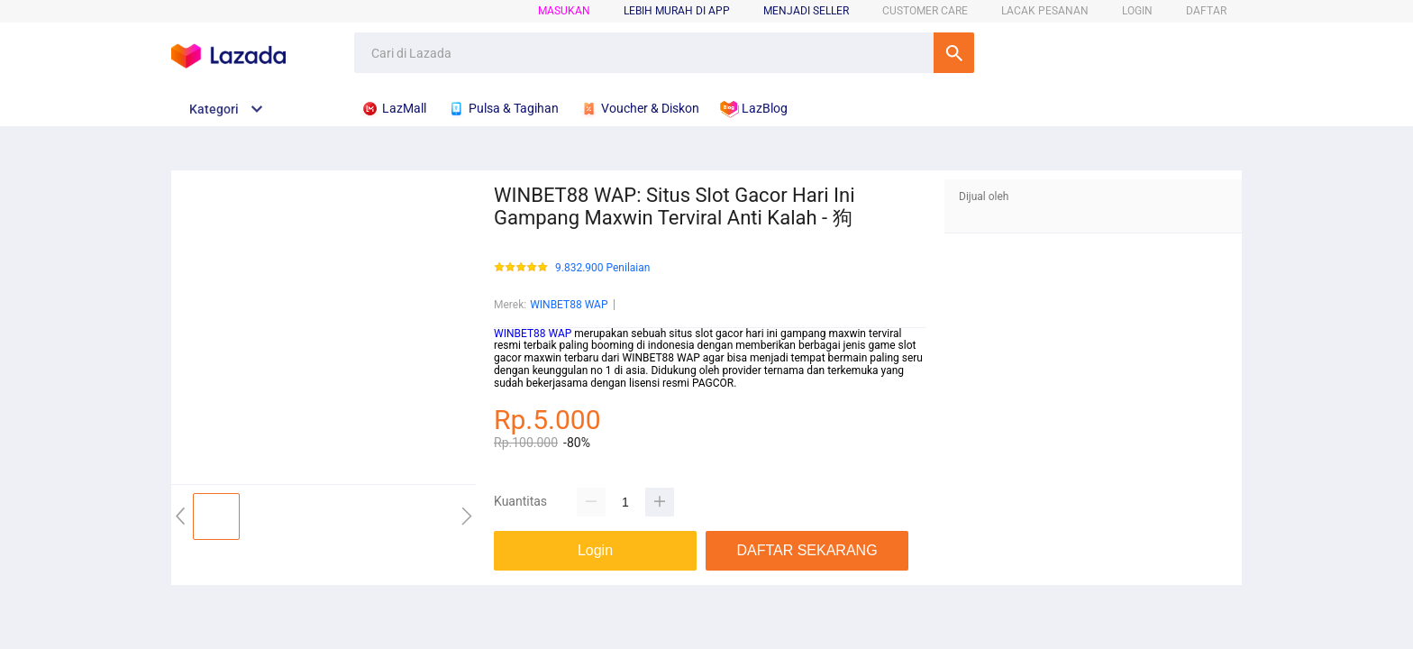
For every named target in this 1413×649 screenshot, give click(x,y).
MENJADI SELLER (806, 11)
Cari (954, 52)
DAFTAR (1206, 11)
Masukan (564, 11)
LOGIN (1137, 11)
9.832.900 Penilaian (602, 268)
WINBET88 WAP (568, 304)
